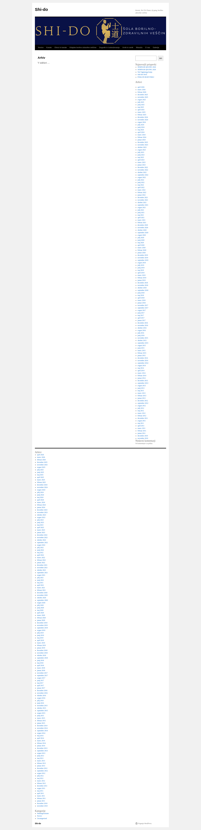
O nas (147, 47)
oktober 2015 (142, 340)
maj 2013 (141, 391)
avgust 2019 (142, 263)
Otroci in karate (60, 47)
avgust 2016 (142, 330)
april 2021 (141, 218)
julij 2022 (141, 180)
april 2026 (141, 87)
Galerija (156, 47)
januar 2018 (142, 303)
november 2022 (143, 170)
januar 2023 (142, 165)
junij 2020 (141, 240)
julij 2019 (141, 265)
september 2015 (143, 343)
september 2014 (143, 363)
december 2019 (143, 255)
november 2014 (143, 360)
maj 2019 (141, 270)
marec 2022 (141, 190)
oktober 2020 (142, 230)
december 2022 (143, 167)
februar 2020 (142, 250)
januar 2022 (142, 195)
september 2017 (143, 308)
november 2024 (143, 120)
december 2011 (143, 418)
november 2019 (143, 258)
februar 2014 (142, 376)
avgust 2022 (142, 177)
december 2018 (143, 283)
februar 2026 (142, 92)
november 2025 (143, 97)
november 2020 (143, 228)
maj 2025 (141, 107)
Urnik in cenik (127, 47)
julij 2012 (141, 408)
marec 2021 (141, 220)
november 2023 (143, 145)
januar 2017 (142, 320)
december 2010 (143, 436)
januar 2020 (142, 253)
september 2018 (143, 290)
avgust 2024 (142, 122)
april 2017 (141, 318)
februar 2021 (142, 223)
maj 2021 (141, 215)
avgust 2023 (142, 150)
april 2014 (141, 371)
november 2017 (143, 305)
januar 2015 (142, 355)
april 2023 (141, 160)
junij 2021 (141, 212)
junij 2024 (141, 127)
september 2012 (143, 403)
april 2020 (141, 245)
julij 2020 (141, 238)
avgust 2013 (142, 386)
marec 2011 (141, 428)
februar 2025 (142, 115)
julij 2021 (141, 210)
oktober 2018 (142, 288)
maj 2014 (141, 368)
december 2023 (143, 142)
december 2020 (143, 225)
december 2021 (143, 197)
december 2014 (143, 358)
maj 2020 (141, 243)
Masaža (139, 47)
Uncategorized (42, 818)
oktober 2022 (142, 172)
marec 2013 (141, 393)
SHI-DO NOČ (142, 75)
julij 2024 (141, 125)
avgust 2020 (142, 235)
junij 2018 (141, 293)
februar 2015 (142, 353)
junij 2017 (141, 313)
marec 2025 (141, 112)
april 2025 (141, 110)
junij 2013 (141, 388)
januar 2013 (142, 398)
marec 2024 (141, 135)
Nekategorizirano (43, 813)
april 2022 (141, 187)
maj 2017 (141, 315)
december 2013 (143, 381)
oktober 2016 (142, 328)
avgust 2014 (142, 366)
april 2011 (141, 426)
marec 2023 (141, 162)
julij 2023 (141, 152)
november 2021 (143, 200)
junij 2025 (141, 105)
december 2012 (143, 401)
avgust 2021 (142, 207)
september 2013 (143, 383)
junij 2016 (141, 335)
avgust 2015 (142, 345)
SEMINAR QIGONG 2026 (147, 67)
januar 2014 (142, 378)
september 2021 (143, 205)
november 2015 (143, 338)
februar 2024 (142, 137)
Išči (160, 58)
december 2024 (143, 117)
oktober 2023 (142, 147)
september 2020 (143, 233)
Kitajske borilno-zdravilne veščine (83, 47)
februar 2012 (142, 416)
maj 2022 (141, 185)
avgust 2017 (142, 310)
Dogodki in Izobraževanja (109, 47)
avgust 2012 (142, 406)
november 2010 (143, 438)
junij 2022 (141, 182)
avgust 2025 (142, 100)
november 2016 (143, 325)
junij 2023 (141, 155)
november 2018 (143, 285)
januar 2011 (142, 433)
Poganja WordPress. (145, 823)
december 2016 (143, 323)
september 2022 (143, 175)
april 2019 (141, 273)
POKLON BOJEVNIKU (146, 77)
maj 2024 (141, 130)
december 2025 (143, 95)
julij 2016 (141, 333)
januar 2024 (142, 140)
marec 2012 (141, 413)
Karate (49, 47)
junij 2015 (141, 348)
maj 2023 (141, 157)
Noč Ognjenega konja (145, 72)
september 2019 (143, 260)
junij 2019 (141, 268)
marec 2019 (141, 275)
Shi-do (41, 9)
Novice (41, 47)
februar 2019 (142, 278)
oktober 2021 (142, 202)
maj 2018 (141, 295)
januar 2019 (142, 280)
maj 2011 (141, 423)
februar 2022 (142, 192)
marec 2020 (141, 248)
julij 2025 (141, 102)
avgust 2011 (142, 421)
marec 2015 (141, 350)
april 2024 (141, 132)
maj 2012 (141, 411)
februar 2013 (142, 396)
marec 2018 (141, 300)
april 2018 (141, 298)
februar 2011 (142, 431)
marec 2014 (141, 373)
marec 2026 (141, 90)
